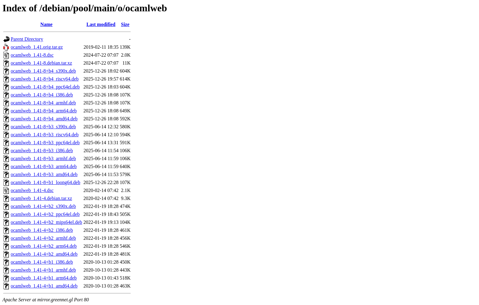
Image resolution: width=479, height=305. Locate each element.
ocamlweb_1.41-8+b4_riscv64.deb (45, 78)
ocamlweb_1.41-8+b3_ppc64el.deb (45, 142)
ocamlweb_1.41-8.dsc (32, 55)
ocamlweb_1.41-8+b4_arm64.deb (44, 110)
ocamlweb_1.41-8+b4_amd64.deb (44, 118)
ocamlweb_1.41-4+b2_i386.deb (42, 230)
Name (46, 24)
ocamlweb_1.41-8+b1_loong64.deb (45, 182)
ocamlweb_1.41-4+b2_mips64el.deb (46, 222)
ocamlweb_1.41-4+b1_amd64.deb (44, 285)
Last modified (100, 24)
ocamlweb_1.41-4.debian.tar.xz (41, 198)
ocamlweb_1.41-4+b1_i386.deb (42, 262)
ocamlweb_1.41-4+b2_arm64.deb (44, 246)
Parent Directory (27, 39)
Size (125, 24)
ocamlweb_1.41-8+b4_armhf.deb (43, 102)
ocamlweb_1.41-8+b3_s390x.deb (43, 126)
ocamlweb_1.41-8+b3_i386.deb (42, 150)
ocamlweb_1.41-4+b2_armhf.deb (43, 238)
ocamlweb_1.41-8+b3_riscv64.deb (45, 134)
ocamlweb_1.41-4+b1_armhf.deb (43, 270)
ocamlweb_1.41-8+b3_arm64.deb (44, 166)
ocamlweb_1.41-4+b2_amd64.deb (44, 254)
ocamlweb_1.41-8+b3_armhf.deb (43, 158)
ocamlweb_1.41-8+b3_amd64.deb (44, 174)
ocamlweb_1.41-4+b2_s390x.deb (43, 206)
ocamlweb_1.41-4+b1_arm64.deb (44, 278)
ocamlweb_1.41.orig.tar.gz (37, 47)
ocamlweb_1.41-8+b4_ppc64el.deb (45, 86)
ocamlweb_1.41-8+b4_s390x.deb (43, 70)
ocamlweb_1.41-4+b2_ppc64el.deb (45, 214)
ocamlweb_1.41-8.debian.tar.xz (41, 63)
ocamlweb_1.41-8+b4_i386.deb (42, 94)
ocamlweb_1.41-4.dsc (32, 190)
